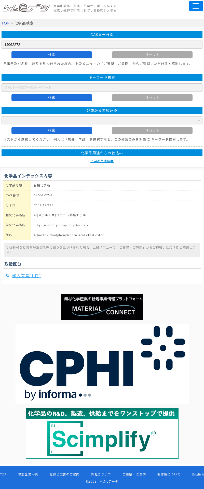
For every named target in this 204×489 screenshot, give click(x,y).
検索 (51, 55)
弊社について (101, 474)
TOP (5, 23)
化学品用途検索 (102, 161)
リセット (152, 55)
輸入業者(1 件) (26, 275)
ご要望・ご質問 (134, 474)
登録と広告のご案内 (65, 474)
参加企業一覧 (28, 474)
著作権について (169, 474)
